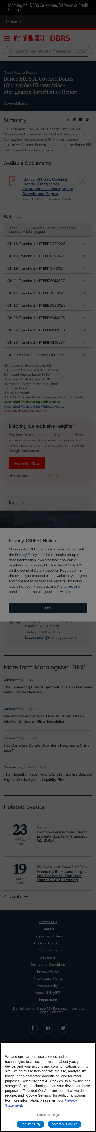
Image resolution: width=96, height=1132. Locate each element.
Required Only (30, 1124)
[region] (48, 1087)
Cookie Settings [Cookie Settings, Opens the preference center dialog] (48, 1115)
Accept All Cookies (65, 1124)
